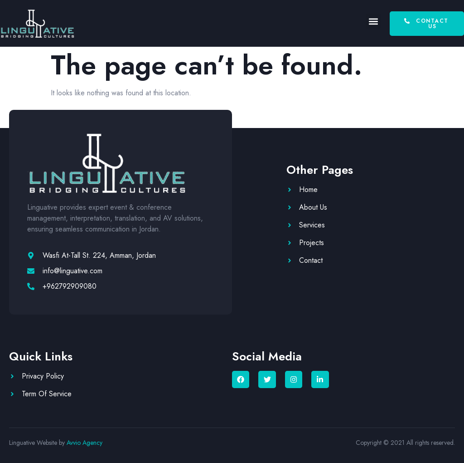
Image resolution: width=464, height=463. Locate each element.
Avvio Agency (84, 442)
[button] (373, 21)
